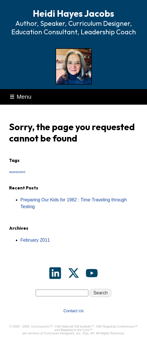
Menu (20, 96)
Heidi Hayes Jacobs (73, 13)
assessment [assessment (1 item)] (17, 172)
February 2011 (35, 240)
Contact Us (73, 311)
